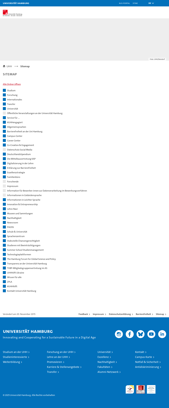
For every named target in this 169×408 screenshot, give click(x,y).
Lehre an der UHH (57, 357)
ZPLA (9, 281)
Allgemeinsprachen (16, 126)
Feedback (83, 314)
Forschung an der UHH (60, 352)
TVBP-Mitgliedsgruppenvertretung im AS (27, 268)
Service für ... (13, 117)
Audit (139, 386)
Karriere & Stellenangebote (63, 367)
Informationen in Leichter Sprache (23, 199)
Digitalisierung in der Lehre (20, 163)
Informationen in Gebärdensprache (24, 195)
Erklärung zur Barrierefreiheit (21, 167)
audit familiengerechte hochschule (130, 389)
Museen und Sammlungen (20, 213)
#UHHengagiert (15, 122)
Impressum (12, 186)
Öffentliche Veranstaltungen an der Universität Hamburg (35, 113)
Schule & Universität (17, 231)
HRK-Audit (149, 388)
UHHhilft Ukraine (15, 272)
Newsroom (12, 222)
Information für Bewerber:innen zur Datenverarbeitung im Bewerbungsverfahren (47, 190)
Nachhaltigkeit (14, 218)
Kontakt (139, 352)
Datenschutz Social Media (19, 149)
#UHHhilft (12, 286)
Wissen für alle (14, 277)
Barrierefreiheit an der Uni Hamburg (24, 131)
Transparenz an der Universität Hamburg (27, 263)
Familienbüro (13, 177)
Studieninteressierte (15, 357)
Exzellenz (103, 357)
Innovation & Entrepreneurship (22, 204)
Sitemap (160, 314)
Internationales (14, 99)
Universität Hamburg (16, 3)
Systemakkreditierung (162, 386)
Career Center (14, 140)
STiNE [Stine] (135, 3)
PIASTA (10, 227)
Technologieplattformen (19, 254)
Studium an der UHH (15, 352)
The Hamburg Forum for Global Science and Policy (31, 259)
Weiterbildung (11, 362)
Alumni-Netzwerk (108, 372)
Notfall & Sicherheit (146, 362)
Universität (12, 108)
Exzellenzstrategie (16, 172)
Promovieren (54, 362)
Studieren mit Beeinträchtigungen (23, 245)
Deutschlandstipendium (19, 154)
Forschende (13, 181)
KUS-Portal (124, 3)
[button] (150, 3)
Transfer (11, 104)
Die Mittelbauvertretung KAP (21, 158)
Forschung (12, 95)
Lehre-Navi (12, 208)
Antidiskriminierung (147, 367)
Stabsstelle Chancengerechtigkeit (23, 240)
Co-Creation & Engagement (20, 145)
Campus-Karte (143, 357)
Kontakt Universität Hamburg (21, 290)
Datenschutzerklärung (120, 314)
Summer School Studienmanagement (25, 249)
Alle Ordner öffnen (12, 84)
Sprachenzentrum (16, 236)
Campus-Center (14, 136)
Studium (11, 90)
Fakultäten (104, 367)
